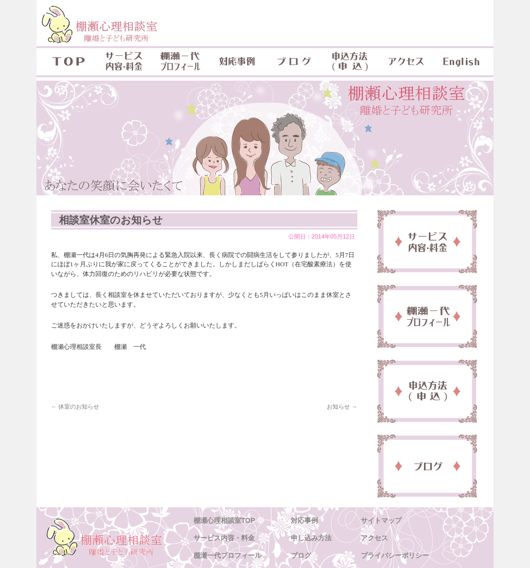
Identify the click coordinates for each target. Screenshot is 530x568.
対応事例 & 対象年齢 (237, 61)
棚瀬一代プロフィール (180, 61)
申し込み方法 (311, 538)
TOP (66, 61)
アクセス (406, 61)
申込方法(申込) (349, 61)
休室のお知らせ (75, 406)
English (462, 61)
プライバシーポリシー (395, 555)
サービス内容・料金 (124, 61)
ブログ (293, 61)
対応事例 (304, 520)
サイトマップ (381, 520)
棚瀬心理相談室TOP (224, 520)
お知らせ (342, 406)
